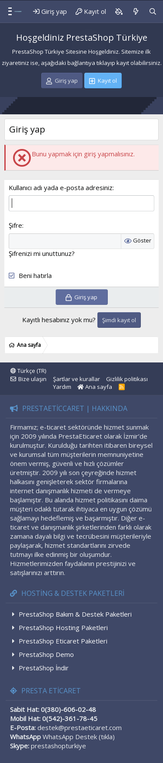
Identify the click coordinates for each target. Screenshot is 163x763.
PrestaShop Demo (46, 654)
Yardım (62, 387)
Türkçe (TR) (28, 371)
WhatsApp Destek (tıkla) (79, 736)
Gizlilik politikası (127, 379)
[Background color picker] (118, 11)
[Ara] (152, 11)
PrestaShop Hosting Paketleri (63, 627)
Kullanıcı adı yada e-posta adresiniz (61, 187)
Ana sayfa (94, 387)
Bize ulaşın (32, 379)
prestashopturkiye (58, 745)
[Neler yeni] (135, 11)
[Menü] (7, 11)
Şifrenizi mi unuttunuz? (42, 253)
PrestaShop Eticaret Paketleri (63, 641)
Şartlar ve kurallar (76, 379)
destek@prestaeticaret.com (79, 727)
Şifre (15, 225)
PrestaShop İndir (44, 667)
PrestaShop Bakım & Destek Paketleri (75, 614)
